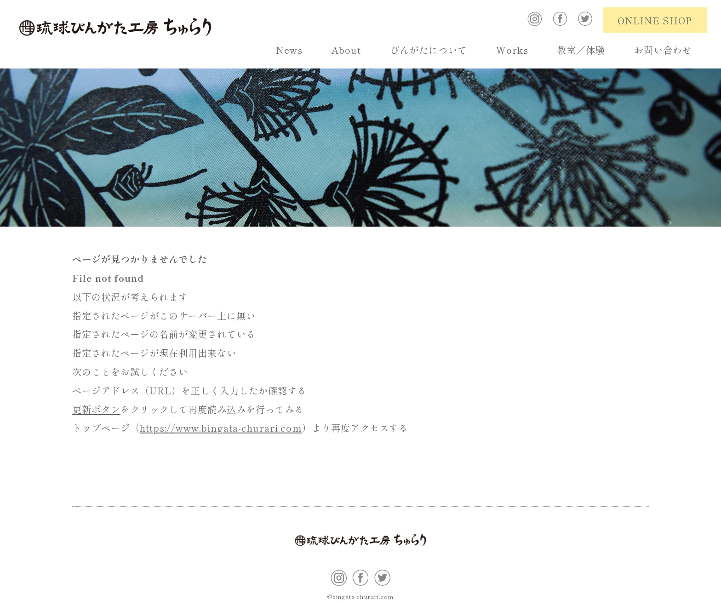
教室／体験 (581, 50)
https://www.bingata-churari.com (221, 427)
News (289, 50)
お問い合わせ (663, 50)
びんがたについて (428, 50)
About (346, 50)
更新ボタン (96, 409)
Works (512, 50)
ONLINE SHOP (655, 20)
